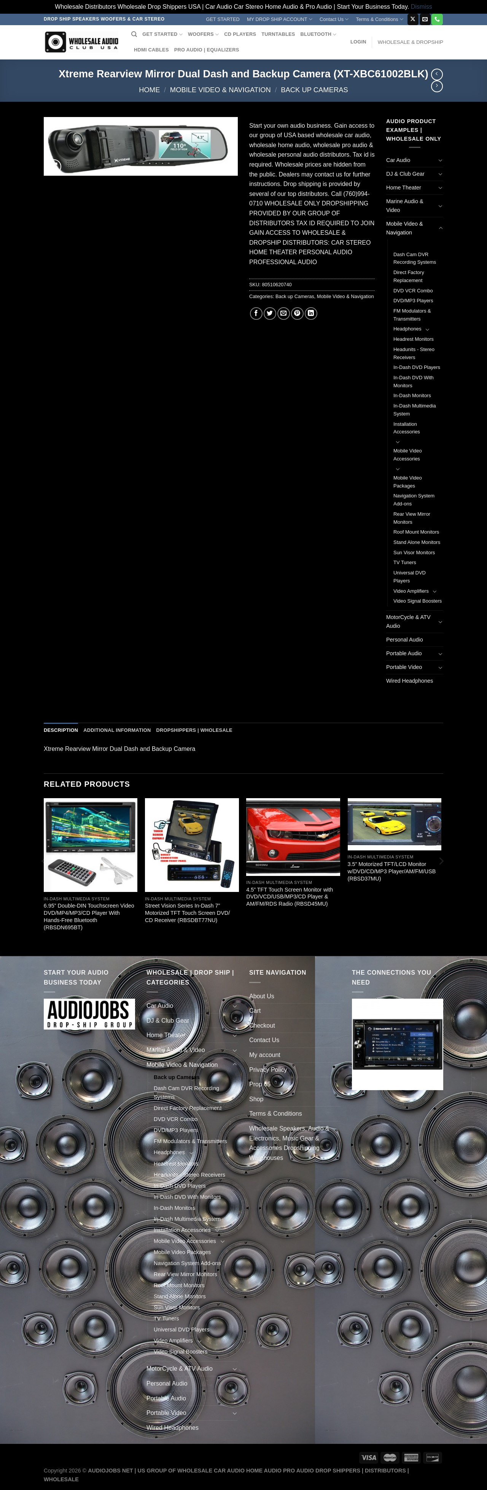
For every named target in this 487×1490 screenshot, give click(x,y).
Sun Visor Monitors (414, 552)
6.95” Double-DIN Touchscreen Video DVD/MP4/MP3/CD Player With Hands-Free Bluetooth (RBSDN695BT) (89, 916)
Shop (256, 1099)
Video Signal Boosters (417, 601)
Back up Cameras (314, 90)
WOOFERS (203, 34)
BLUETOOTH (319, 34)
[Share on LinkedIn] (311, 313)
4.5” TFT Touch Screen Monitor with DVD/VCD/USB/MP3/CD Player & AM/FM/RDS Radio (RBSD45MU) (289, 897)
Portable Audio (404, 653)
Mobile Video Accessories (407, 455)
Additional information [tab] (117, 730)
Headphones (407, 329)
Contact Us (334, 19)
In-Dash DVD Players (416, 367)
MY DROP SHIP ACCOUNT (279, 19)
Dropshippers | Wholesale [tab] (194, 730)
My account (264, 1055)
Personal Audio (404, 640)
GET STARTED (223, 19)
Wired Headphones (409, 681)
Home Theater (403, 187)
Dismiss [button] (421, 6)
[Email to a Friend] (283, 313)
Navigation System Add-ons (413, 500)
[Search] (134, 34)
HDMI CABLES (151, 50)
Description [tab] (61, 730)
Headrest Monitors (413, 339)
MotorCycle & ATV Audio (408, 621)
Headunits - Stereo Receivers (413, 353)
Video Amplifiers (411, 591)
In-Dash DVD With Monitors (413, 381)
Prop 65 (260, 1084)
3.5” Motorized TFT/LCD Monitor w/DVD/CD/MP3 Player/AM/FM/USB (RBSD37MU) (392, 871)
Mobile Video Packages (407, 482)
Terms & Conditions (379, 19)
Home (149, 90)
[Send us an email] (425, 19)
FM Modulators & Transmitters (412, 315)
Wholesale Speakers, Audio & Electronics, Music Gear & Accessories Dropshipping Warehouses (289, 1143)
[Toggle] (440, 160)
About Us (261, 996)
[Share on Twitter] (270, 313)
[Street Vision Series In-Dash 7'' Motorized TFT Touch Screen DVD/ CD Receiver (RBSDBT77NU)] (192, 845)
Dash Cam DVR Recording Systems (414, 258)
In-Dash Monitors (412, 395)
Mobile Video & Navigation (220, 90)
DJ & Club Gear (405, 174)
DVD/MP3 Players (413, 300)
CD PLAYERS (240, 34)
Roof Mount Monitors (416, 532)
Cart (255, 1010)
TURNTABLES (278, 34)
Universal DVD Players (409, 577)
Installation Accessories (406, 428)
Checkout (262, 1025)
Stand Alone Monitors (416, 542)
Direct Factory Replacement (408, 276)
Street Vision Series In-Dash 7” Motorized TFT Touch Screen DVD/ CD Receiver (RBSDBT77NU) (187, 913)
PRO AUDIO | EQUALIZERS (206, 50)
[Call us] (436, 19)
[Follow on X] (413, 19)
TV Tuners (404, 562)
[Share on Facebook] (256, 313)
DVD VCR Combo (413, 291)
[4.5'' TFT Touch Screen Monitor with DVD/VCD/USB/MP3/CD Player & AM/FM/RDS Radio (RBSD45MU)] (293, 837)
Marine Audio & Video (404, 205)
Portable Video (404, 667)
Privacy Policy (268, 1070)
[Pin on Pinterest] (297, 313)
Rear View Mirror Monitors (411, 518)
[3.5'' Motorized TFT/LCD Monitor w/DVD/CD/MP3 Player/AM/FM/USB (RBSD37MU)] (395, 824)
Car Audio (398, 160)
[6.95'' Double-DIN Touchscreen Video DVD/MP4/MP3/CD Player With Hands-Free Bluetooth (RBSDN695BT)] (91, 845)
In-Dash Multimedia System (414, 410)
